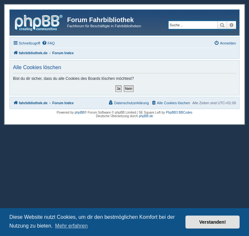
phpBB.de (146, 116)
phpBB (79, 112)
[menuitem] (48, 43)
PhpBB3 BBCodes (179, 112)
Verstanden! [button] (212, 222)
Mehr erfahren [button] (71, 226)
